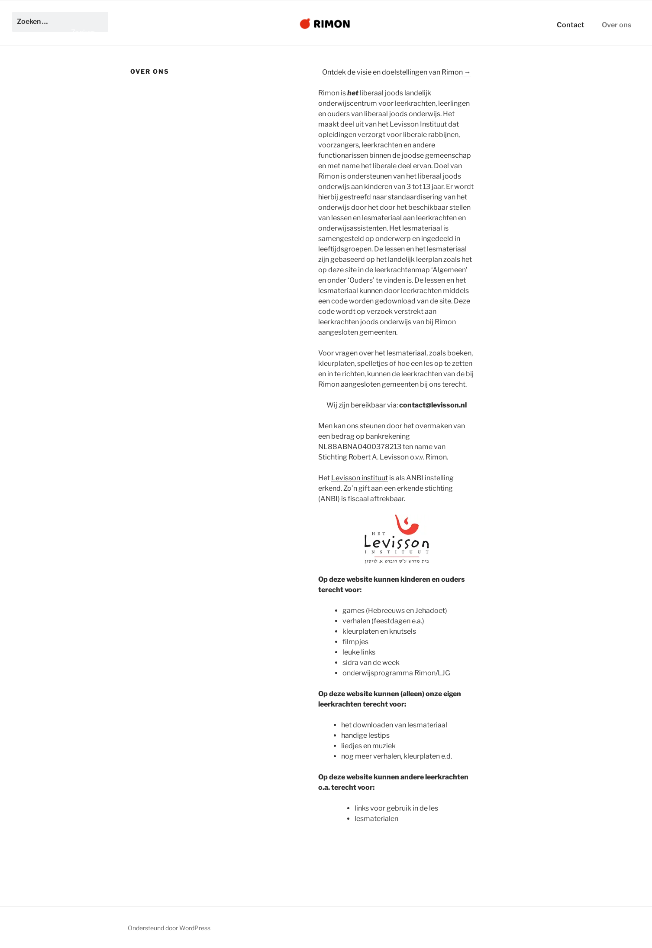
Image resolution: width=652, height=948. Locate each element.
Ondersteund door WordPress (169, 928)
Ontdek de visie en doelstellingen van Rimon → (396, 72)
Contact (570, 24)
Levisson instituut (359, 478)
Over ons (616, 24)
